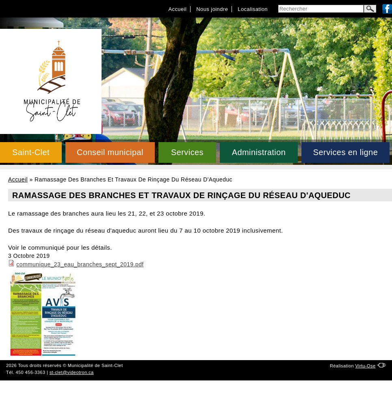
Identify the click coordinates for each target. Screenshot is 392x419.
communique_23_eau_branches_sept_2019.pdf (79, 264)
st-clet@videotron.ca (72, 372)
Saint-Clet (31, 152)
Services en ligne (345, 152)
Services (187, 152)
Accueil (177, 9)
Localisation (253, 9)
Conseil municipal (110, 152)
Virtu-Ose (365, 365)
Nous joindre (212, 9)
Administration (259, 152)
